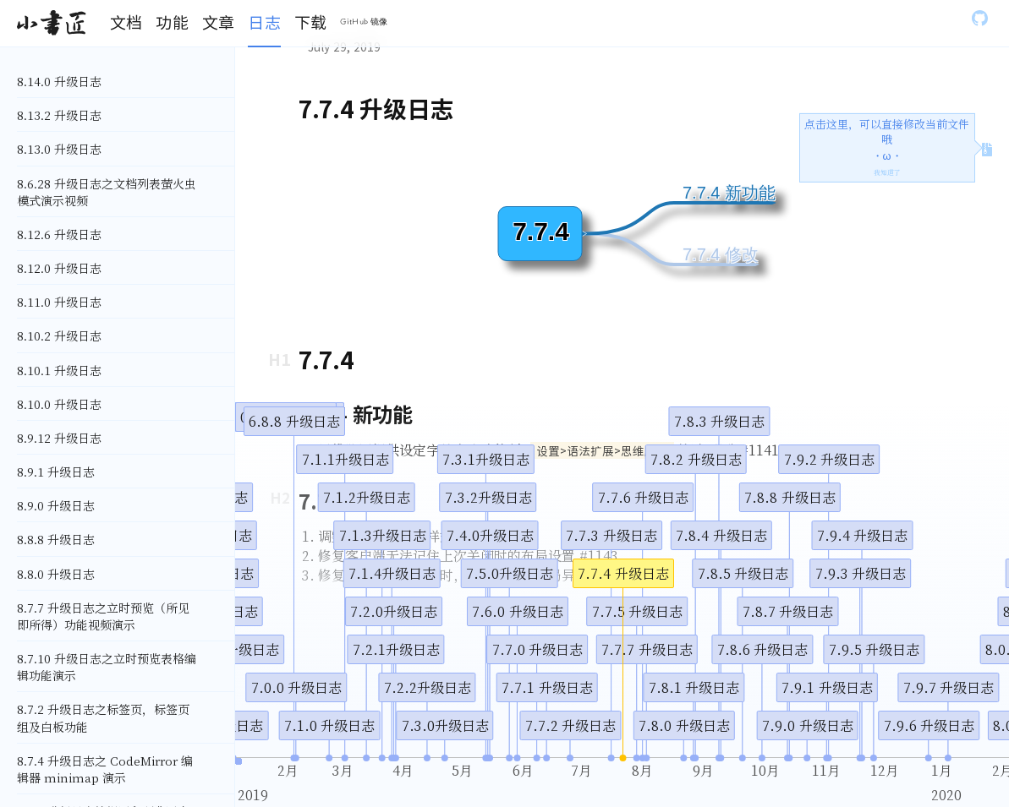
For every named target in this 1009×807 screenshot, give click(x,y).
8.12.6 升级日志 (59, 234)
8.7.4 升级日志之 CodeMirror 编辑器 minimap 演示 (105, 769)
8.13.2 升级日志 (59, 114)
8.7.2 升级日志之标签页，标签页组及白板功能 (103, 717)
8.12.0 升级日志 (59, 267)
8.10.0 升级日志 (59, 403)
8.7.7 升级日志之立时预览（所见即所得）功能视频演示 (103, 616)
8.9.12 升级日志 (59, 437)
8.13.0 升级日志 (59, 148)
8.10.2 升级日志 (59, 335)
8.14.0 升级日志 (59, 81)
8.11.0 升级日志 (59, 301)
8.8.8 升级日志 (56, 539)
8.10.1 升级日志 (59, 370)
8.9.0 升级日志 (56, 505)
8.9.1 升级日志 (56, 471)
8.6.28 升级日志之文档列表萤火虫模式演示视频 (106, 192)
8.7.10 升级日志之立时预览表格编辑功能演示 (106, 667)
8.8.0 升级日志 (56, 573)
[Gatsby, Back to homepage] (51, 23)
